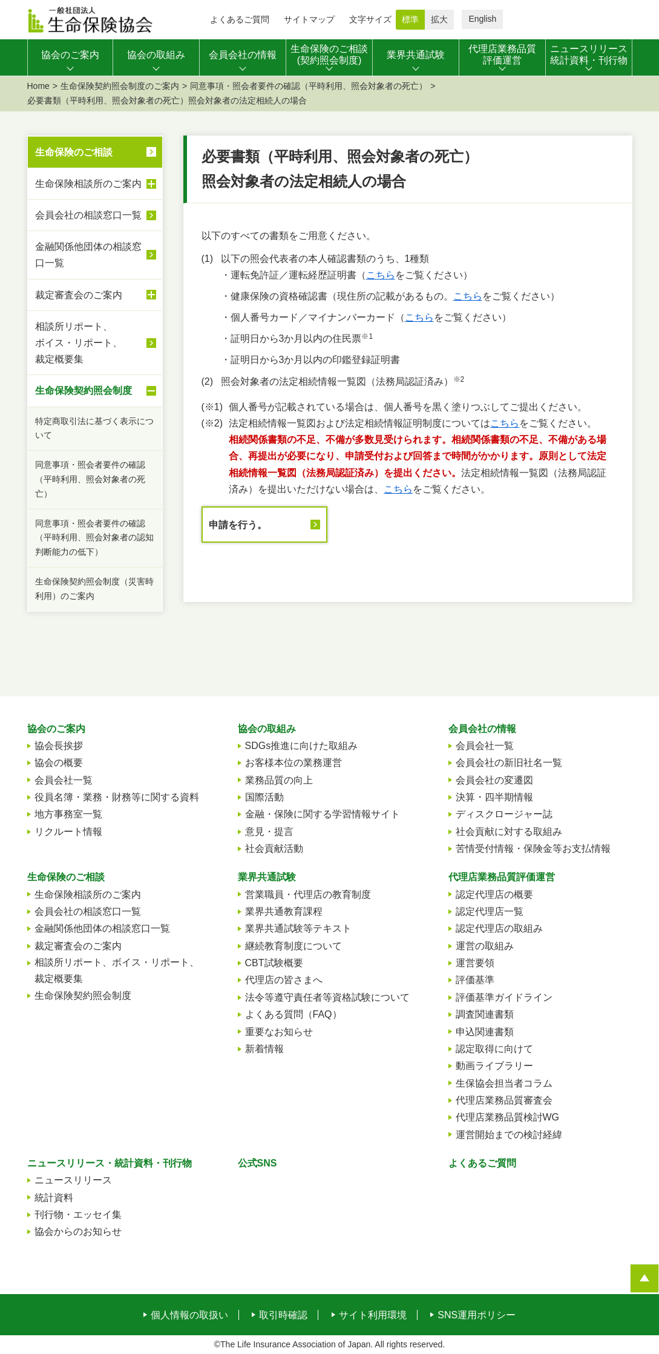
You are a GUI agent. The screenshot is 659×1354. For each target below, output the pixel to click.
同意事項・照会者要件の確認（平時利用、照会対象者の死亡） (308, 86)
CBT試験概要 (274, 963)
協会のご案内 (56, 729)
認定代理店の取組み (499, 928)
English (482, 19)
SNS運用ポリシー (477, 1315)
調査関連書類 (485, 1014)
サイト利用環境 (373, 1315)
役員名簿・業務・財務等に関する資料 (116, 797)
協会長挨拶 (58, 746)
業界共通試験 (267, 877)
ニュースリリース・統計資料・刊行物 (109, 1163)
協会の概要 (58, 762)
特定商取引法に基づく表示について (94, 428)
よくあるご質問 (239, 19)
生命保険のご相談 (74, 152)
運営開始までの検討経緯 (509, 1135)
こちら (380, 275)
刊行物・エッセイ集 (78, 1214)
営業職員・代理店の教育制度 (308, 894)
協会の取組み (267, 729)
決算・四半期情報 (494, 797)
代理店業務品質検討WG (508, 1117)
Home (38, 86)
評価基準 (475, 980)
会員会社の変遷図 (494, 780)
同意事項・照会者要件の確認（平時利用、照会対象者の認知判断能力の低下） (94, 537)
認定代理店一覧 (489, 911)
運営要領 (475, 963)
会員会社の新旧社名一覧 (509, 762)
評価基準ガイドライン (504, 997)
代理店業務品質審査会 (504, 1100)
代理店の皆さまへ (284, 980)
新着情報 (264, 1049)
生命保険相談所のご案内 (95, 183)
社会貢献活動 (274, 848)
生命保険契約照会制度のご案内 (120, 86)
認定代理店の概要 (494, 894)
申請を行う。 (238, 525)
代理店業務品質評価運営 (501, 877)
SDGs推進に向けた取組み (301, 746)
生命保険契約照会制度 (95, 390)
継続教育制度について (293, 946)
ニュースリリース (73, 1180)
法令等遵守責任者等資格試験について (327, 997)
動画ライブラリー (494, 1066)
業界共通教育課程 (284, 911)
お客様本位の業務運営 (293, 762)
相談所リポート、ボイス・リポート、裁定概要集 (95, 342)
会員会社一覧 (63, 780)
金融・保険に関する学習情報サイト (322, 814)
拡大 (439, 19)
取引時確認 (283, 1315)
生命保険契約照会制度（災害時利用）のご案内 (94, 589)
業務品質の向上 (279, 780)
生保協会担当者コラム (504, 1083)
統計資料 (53, 1197)
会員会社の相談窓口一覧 (88, 215)
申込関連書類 (485, 1032)
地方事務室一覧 (68, 814)
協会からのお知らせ (78, 1231)
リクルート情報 (68, 831)
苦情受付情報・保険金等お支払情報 (533, 848)
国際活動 (264, 797)
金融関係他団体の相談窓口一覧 (88, 254)
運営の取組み (485, 946)
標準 (410, 19)
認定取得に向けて (494, 1049)
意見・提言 (269, 831)
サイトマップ (309, 19)
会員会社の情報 (482, 729)
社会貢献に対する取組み (509, 831)
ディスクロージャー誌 (504, 814)
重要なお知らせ (279, 1032)
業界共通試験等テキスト (298, 928)
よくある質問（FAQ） (293, 1014)
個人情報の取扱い (189, 1315)
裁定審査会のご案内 (95, 294)
